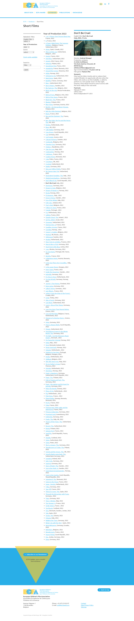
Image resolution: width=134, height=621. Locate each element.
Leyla (47, 298)
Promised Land (50, 414)
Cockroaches (50, 152)
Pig (47, 393)
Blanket (48, 102)
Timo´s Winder (50, 501)
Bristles (48, 125)
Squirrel (48, 463)
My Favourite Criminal (53, 340)
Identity (48, 256)
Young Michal (50, 534)
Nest (47, 345)
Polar (47, 405)
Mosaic (48, 329)
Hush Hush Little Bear (53, 247)
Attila (47, 73)
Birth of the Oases (52, 97)
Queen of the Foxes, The (54, 422)
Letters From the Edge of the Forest (58, 293)
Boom (48, 114)
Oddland (48, 359)
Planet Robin (50, 398)
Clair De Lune (50, 149)
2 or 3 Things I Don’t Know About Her (58, 36)
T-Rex (47, 487)
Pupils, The (49, 419)
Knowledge (77, 12)
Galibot (48, 215)
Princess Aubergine (52, 412)
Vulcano (48, 518)
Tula (47, 513)
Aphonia (48, 63)
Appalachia (49, 68)
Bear (47, 83)
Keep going (49, 286)
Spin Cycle (49, 461)
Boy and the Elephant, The (54, 116)
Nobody (48, 350)
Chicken (48, 147)
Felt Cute (49, 203)
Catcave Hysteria (51, 139)
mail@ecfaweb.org (63, 605)
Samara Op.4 (50, 431)
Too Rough (49, 508)
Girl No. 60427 (50, 220)
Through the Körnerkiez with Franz (57, 494)
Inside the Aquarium (52, 272)
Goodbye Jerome (51, 227)
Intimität (48, 274)
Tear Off (48, 489)
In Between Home (52, 258)
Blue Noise (49, 104)
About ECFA (28, 12)
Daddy (48, 166)
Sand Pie (48, 433)
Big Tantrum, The (51, 88)
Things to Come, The (52, 491)
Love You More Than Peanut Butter (57, 309)
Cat (47, 134)
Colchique (49, 154)
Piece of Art (50, 391)
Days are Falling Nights (53, 169)
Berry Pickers (50, 85)
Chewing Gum (50, 144)
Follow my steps (51, 207)
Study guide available (30, 57)
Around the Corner (52, 71)
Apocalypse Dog (51, 66)
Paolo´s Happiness (52, 373)
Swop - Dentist (50, 484)
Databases (52, 12)
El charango (50, 195)
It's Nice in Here (51, 277)
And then (49, 58)
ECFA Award (40, 12)
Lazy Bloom (50, 291)
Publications (64, 12)
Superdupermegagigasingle (55, 471)
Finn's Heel (49, 205)
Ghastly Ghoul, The (52, 217)
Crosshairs (49, 161)
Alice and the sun (51, 52)
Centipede (49, 142)
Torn (47, 510)
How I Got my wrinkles (53, 242)
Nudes (48, 356)
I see (47, 249)
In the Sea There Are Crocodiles (56, 263)
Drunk (48, 193)
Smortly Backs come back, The (56, 454)
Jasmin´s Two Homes (53, 283)
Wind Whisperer (51, 525)
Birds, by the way (51, 90)
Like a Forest (50, 300)
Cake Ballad (49, 130)
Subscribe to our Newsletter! (37, 554)
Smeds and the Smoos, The (55, 452)
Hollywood (49, 237)
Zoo (47, 537)
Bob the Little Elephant (53, 111)
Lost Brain (49, 302)
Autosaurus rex (51, 76)
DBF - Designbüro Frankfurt (46, 615)
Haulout (48, 234)
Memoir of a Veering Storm (55, 318)
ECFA (24, 21)
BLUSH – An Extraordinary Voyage (57, 107)
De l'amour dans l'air (52, 171)
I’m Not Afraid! (50, 279)
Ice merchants (50, 252)
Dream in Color (50, 188)
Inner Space (49, 269)
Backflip (48, 81)
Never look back (51, 347)
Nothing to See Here (52, 352)
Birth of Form (50, 95)
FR (105, 4)
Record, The (50, 426)
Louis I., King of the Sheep (54, 305)
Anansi (48, 56)
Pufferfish (49, 417)
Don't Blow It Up (51, 180)
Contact (83, 603)
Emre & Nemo (50, 198)
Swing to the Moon (52, 482)
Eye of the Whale (51, 200)
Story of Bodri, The (52, 466)
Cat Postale (49, 137)
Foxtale (48, 210)
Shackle (48, 438)
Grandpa (48, 229)
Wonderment (50, 532)
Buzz (47, 127)
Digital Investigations (53, 178)
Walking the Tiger (51, 520)
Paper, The (49, 377)
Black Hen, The (50, 100)
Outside (48, 368)
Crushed (48, 164)
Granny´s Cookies (51, 232)
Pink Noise (49, 396)
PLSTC (48, 403)
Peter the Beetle (51, 388)
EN (101, 4)
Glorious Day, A (51, 225)
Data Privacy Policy (87, 605)
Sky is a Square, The (52, 445)
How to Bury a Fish (52, 244)
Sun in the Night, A (52, 468)
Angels (48, 61)
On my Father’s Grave (53, 364)
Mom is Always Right (52, 325)
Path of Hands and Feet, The (55, 380)
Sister (47, 440)
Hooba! (48, 239)
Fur (47, 212)
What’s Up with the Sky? (54, 523)
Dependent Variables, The (54, 175)
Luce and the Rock (52, 313)
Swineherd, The (51, 479)
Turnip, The (49, 515)
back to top (105, 590)
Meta (47, 322)
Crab (47, 159)
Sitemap (83, 607)
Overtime (49, 371)
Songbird (49, 458)
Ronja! (48, 428)
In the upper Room (52, 267)
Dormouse (49, 185)
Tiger (47, 498)
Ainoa (47, 49)
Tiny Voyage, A (50, 503)
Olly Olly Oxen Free (52, 361)
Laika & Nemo (50, 288)
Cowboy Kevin (50, 157)
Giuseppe (49, 222)
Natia (47, 342)
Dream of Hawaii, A (52, 190)
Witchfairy (49, 529)
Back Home (49, 78)
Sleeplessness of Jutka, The (55, 447)
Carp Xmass (49, 132)
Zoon (47, 539)
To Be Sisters (50, 506)
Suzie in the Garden (52, 475)
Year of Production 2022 (55, 33)
